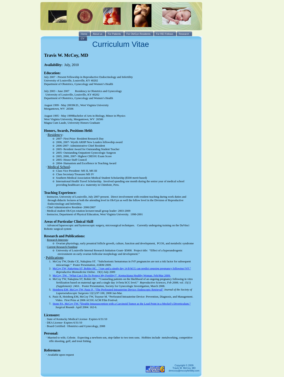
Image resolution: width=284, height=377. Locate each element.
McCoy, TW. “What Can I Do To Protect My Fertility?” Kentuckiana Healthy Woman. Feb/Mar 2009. (112, 275)
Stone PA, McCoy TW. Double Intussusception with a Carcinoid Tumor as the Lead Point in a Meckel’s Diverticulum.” (122, 303)
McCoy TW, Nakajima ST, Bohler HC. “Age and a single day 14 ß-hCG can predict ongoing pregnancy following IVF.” (122, 268)
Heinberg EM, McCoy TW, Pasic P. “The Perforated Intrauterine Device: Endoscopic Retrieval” (108, 289)
